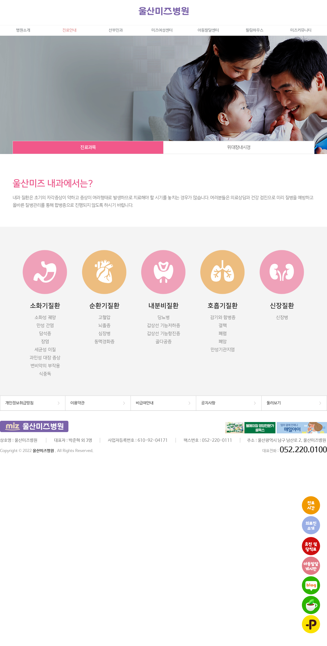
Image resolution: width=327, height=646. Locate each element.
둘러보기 (274, 403)
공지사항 (208, 403)
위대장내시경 (238, 147)
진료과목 (88, 147)
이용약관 (77, 403)
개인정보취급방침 (19, 403)
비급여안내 (144, 403)
